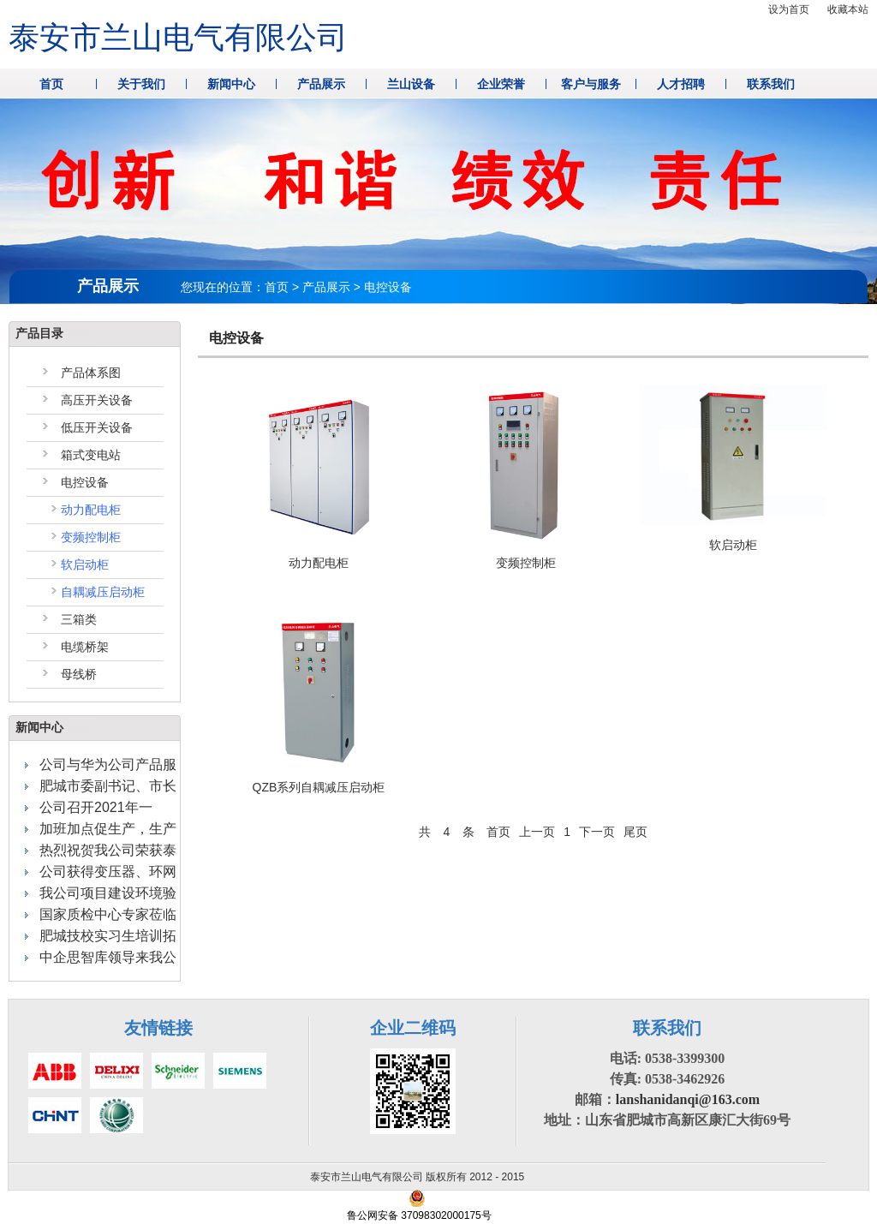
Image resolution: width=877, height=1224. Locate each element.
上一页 (537, 832)
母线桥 (79, 674)
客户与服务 (591, 84)
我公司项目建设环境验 (107, 893)
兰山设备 (411, 84)
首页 (51, 84)
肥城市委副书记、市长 (107, 786)
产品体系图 (91, 372)
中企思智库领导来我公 (107, 957)
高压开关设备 (97, 400)
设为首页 (788, 9)
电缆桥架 (85, 647)
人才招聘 (681, 84)
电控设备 (85, 482)
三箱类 (79, 619)
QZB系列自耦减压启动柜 (319, 787)
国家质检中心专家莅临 (107, 914)
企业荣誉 (501, 84)
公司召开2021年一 (95, 807)
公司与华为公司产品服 (107, 764)
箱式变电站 (91, 455)
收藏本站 (847, 9)
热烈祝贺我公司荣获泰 (107, 850)
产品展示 (321, 84)
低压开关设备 (97, 427)
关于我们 (141, 84)
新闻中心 (231, 84)
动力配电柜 (91, 509)
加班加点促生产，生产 (107, 828)
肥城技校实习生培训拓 (107, 935)
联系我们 (771, 84)
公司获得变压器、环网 (107, 871)
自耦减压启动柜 (103, 592)
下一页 (597, 832)
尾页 (635, 832)
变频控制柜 (91, 537)
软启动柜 (85, 564)
